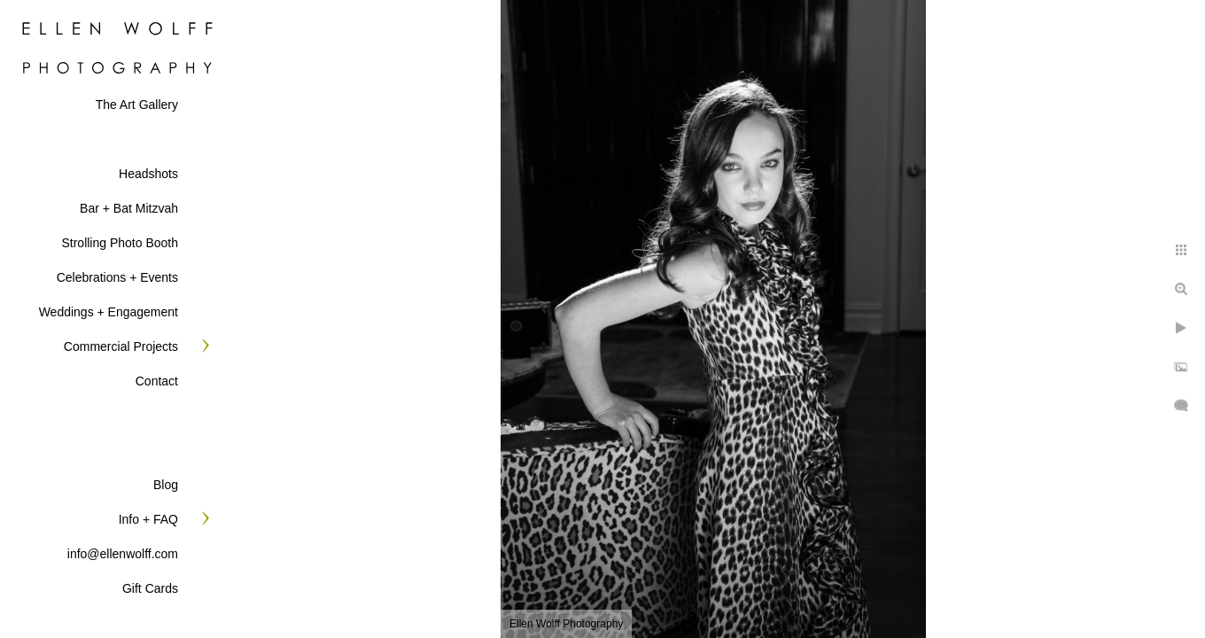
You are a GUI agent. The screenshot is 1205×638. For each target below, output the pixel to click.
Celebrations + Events (117, 277)
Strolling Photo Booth (119, 243)
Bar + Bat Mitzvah (129, 208)
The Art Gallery (137, 104)
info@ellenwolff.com (122, 554)
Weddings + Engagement (108, 312)
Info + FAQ (148, 519)
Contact (157, 381)
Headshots (148, 174)
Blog (165, 485)
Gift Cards (150, 588)
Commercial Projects (121, 346)
